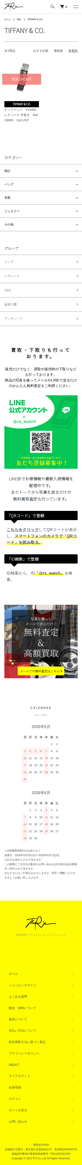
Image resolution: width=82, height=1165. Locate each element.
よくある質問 (18, 996)
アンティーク (13, 318)
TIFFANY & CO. (35, 19)
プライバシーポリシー (24, 1053)
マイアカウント (19, 1076)
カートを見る (18, 1110)
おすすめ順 (40, 50)
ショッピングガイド (22, 985)
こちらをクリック (23, 530)
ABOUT (14, 1065)
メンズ (9, 261)
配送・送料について (22, 1008)
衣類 (7, 197)
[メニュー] (75, 6)
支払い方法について (22, 1030)
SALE (7, 290)
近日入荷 (10, 304)
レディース (11, 276)
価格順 (58, 50)
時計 (19, 19)
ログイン (15, 1099)
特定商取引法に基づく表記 (27, 1042)
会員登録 (15, 1087)
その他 (9, 224)
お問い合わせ (18, 1121)
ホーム (7, 19)
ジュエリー (12, 211)
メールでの (41, 671)
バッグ (9, 184)
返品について (18, 1019)
